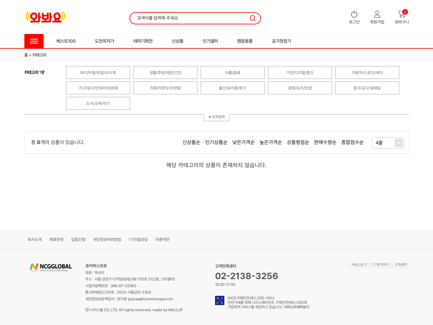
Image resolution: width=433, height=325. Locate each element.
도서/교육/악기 (98, 103)
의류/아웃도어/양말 (165, 88)
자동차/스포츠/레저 (367, 72)
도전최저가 (104, 41)
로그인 (354, 17)
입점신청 (78, 239)
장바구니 (402, 17)
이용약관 (162, 239)
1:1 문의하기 (380, 264)
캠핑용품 (245, 41)
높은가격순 (271, 142)
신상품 (177, 41)
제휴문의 (56, 239)
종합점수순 (352, 142)
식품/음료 (232, 72)
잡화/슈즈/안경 (300, 88)
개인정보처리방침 (107, 239)
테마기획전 (143, 41)
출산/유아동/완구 (232, 88)
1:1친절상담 (138, 239)
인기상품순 (216, 142)
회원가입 (377, 17)
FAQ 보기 (359, 264)
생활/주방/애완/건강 (165, 72)
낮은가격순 (243, 142)
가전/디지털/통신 (299, 72)
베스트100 (66, 41)
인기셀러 (210, 41)
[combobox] (388, 143)
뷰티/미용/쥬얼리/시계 (98, 72)
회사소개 (35, 239)
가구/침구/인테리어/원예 (98, 88)
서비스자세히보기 (296, 307)
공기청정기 (281, 41)
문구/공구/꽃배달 (367, 88)
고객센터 (400, 264)
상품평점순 (298, 142)
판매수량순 (325, 142)
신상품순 (191, 142)
